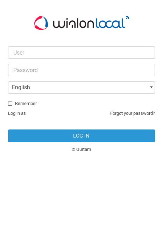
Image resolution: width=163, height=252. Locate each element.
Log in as (17, 113)
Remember (26, 103)
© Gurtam (81, 149)
